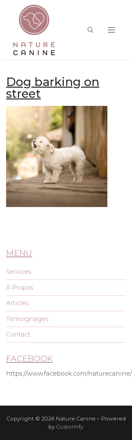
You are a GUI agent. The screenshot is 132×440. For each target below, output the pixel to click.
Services (18, 271)
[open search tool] (90, 30)
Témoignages (27, 319)
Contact (18, 334)
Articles (17, 303)
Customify (69, 426)
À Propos (19, 287)
